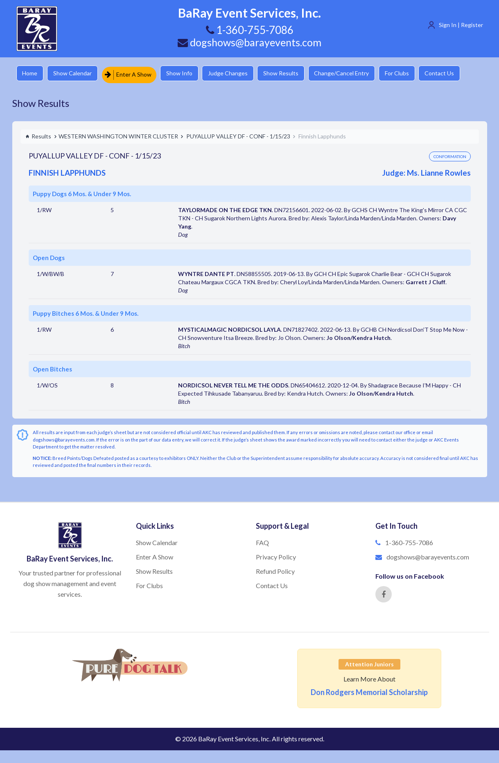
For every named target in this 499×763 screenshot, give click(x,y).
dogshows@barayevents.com (249, 42)
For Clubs (412, 73)
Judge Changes (235, 73)
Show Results (291, 73)
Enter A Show (132, 73)
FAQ (262, 541)
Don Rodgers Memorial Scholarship (369, 690)
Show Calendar (75, 73)
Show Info (185, 73)
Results (38, 134)
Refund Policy (275, 569)
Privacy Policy (276, 555)
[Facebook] (383, 592)
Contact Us (456, 73)
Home (30, 73)
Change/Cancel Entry (354, 73)
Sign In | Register (461, 24)
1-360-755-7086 (409, 541)
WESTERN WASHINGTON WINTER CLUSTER (118, 134)
